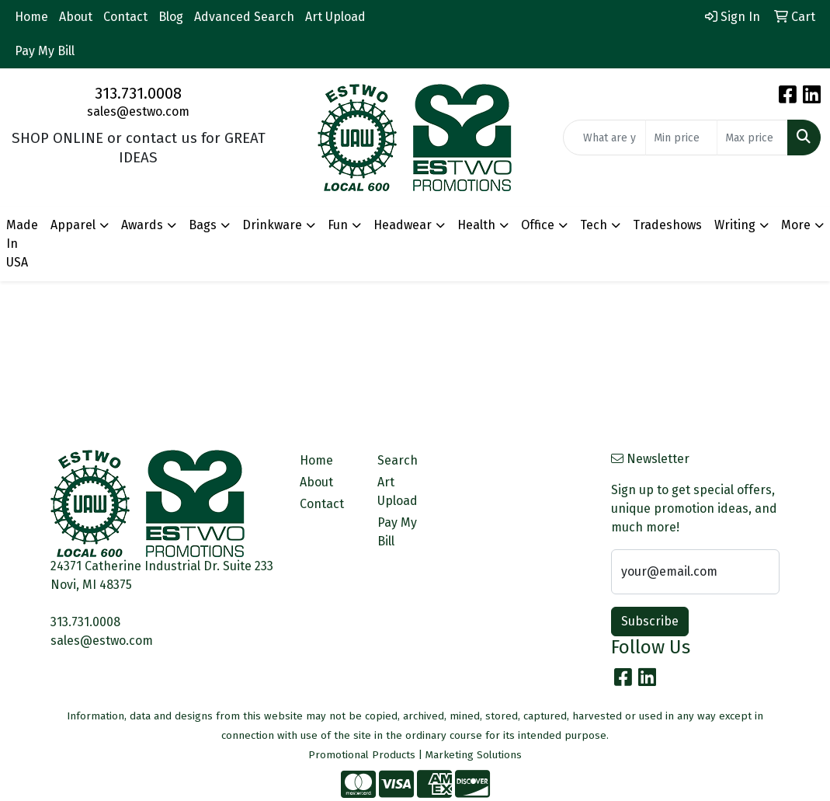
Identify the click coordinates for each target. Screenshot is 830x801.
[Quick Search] (604, 137)
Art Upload (335, 16)
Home (31, 16)
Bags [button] (203, 225)
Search (397, 460)
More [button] (796, 225)
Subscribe (650, 621)
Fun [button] (338, 225)
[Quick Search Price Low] (681, 137)
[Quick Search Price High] (752, 137)
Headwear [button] (402, 225)
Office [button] (537, 225)
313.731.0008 (138, 93)
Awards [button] (142, 225)
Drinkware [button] (272, 225)
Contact (125, 16)
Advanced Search (244, 16)
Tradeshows (667, 225)
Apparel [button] (73, 225)
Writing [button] (734, 225)
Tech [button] (593, 225)
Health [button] (476, 225)
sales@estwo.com (138, 111)
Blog (170, 16)
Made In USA (22, 244)
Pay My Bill (45, 51)
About (75, 16)
